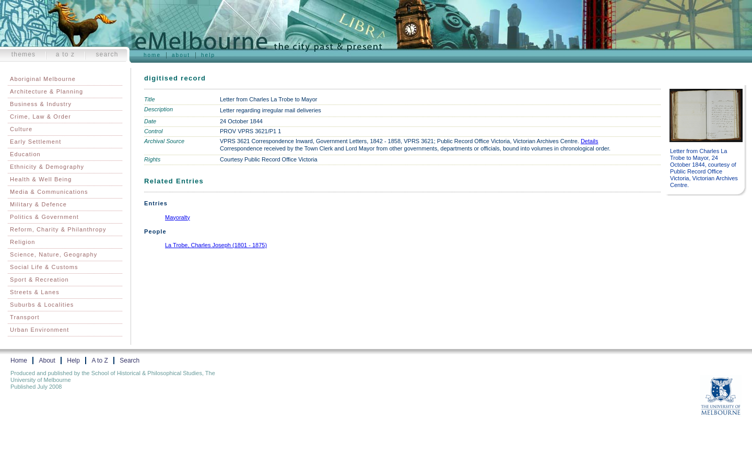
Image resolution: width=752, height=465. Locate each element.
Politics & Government (44, 217)
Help (208, 55)
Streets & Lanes (35, 292)
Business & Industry (41, 104)
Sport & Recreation (39, 279)
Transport (25, 317)
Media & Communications (49, 192)
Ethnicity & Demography (47, 167)
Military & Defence (38, 204)
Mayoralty (177, 217)
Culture (21, 129)
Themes (23, 54)
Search (107, 54)
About (181, 55)
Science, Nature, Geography (53, 254)
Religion (23, 242)
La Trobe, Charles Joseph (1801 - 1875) (216, 245)
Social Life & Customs (44, 267)
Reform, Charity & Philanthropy (58, 229)
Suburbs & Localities (42, 304)
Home (152, 55)
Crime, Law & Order (40, 116)
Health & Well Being (41, 179)
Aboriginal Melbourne (43, 79)
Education (25, 154)
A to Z (65, 54)
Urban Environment (39, 330)
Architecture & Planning (46, 91)
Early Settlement (35, 141)
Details (589, 141)
